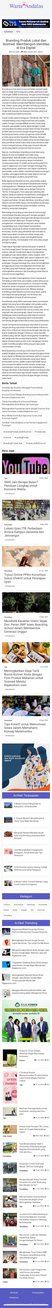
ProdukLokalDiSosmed (36, 443)
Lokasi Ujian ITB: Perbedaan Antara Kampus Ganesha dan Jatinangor (24, 532)
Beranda (14, 1293)
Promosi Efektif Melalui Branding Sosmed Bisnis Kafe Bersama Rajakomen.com (25, 396)
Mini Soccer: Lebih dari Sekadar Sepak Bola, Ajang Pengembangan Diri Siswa (32, 1237)
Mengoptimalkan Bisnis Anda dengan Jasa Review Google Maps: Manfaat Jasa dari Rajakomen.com (30, 953)
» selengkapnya (9, 493)
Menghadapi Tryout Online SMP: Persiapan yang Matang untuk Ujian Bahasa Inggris (33, 1255)
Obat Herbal (18, 905)
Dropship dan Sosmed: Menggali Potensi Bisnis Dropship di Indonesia (22, 389)
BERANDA (8, 32)
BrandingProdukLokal (13, 443)
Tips (5, 478)
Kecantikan (43, 905)
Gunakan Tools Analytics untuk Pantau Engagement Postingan (24, 424)
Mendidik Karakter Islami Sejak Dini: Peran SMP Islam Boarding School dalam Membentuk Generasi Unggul (26, 626)
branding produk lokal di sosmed (30, 351)
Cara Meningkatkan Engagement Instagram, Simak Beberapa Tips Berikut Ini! (28, 852)
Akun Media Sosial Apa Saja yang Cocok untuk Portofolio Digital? (22, 417)
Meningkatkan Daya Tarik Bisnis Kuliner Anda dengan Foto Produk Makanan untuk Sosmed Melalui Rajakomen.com (23, 678)
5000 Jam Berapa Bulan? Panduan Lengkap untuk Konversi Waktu (21, 485)
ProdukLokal (40, 432)
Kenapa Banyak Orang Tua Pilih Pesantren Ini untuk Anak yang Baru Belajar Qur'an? (32, 1182)
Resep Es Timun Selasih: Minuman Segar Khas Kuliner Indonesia (31, 1053)
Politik (15, 910)
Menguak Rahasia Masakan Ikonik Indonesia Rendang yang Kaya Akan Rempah (29, 835)
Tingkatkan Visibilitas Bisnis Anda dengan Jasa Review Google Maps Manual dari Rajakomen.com (30, 965)
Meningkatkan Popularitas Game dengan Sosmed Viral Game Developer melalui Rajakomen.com (26, 410)
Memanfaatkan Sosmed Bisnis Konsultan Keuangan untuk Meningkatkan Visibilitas (32, 1199)
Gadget (24, 910)
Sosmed (7, 437)
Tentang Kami (38, 1293)
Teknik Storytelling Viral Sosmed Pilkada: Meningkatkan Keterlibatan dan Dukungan (20, 403)
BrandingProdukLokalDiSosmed (17, 432)
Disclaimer (14, 1297)
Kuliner (6, 910)
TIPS (18, 32)
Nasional (41, 910)
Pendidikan (8, 525)
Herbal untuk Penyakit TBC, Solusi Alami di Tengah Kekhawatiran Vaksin (34, 1129)
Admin (40, 52)
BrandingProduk (22, 437)
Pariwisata (31, 905)
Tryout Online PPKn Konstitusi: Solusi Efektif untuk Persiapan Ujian (25, 578)
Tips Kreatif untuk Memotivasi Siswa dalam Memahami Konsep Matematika (25, 728)
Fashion (7, 905)
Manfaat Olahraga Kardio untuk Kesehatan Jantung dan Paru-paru (33, 1111)
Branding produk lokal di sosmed (16, 89)
